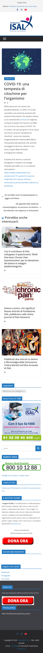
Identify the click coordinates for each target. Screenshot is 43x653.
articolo (23, 119)
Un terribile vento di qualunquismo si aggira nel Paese (19, 197)
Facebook (5, 572)
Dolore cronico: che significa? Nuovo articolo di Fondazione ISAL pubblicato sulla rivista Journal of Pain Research (19, 313)
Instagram (5, 575)
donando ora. (16, 524)
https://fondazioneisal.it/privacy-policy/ (16, 614)
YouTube (5, 579)
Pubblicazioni (9, 78)
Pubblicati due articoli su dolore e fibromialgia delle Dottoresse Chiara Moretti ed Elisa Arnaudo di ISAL (21, 364)
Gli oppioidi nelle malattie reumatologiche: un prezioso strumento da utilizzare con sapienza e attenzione (22, 207)
